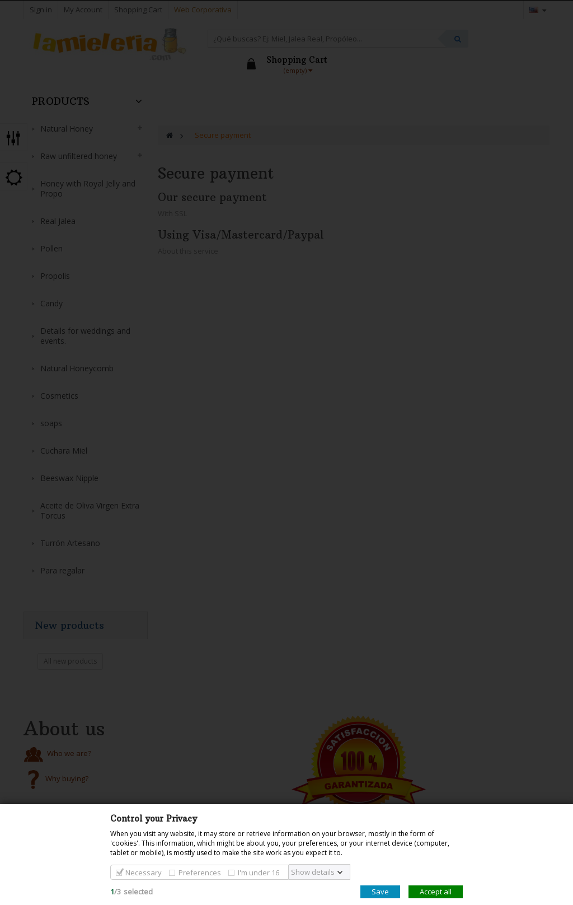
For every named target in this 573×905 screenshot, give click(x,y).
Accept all (436, 892)
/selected (131, 892)
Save (380, 892)
